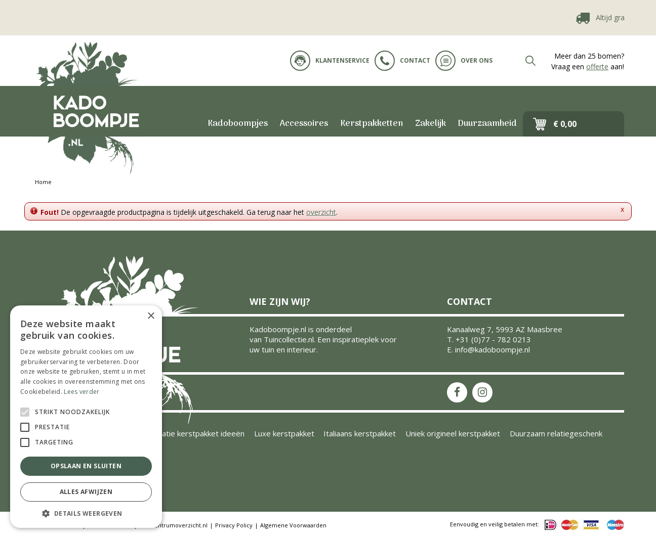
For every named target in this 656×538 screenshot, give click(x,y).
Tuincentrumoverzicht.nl (173, 525)
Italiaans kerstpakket (359, 433)
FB (457, 392)
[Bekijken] (573, 124)
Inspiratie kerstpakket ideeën (193, 433)
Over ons (464, 61)
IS (482, 392)
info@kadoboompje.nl (492, 349)
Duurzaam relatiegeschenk (556, 433)
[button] (86, 513)
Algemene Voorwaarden (293, 525)
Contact (402, 61)
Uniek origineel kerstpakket (452, 433)
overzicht (321, 212)
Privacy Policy (234, 525)
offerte (597, 66)
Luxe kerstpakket (284, 433)
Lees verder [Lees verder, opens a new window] (81, 391)
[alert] (86, 416)
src (530, 60)
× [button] (150, 316)
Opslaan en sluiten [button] (86, 466)
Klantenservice (330, 61)
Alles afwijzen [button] (86, 491)
